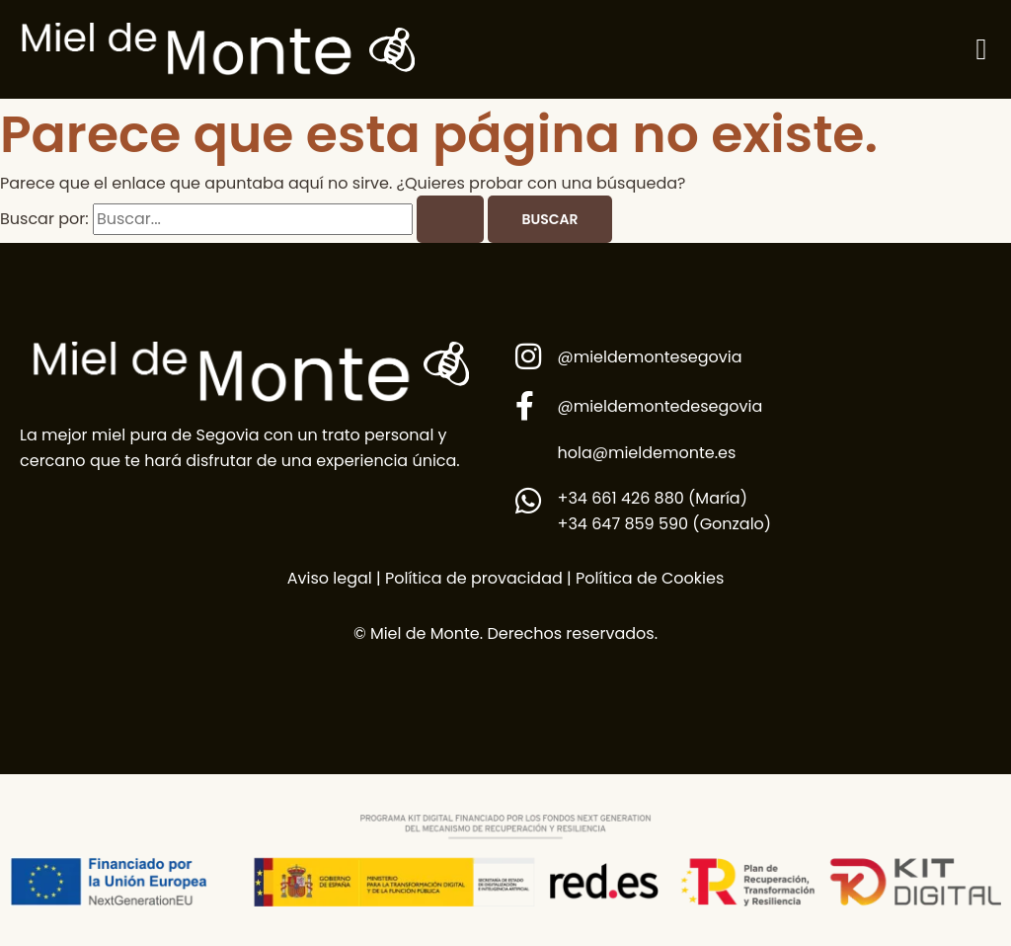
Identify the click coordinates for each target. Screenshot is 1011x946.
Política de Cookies (650, 578)
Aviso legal (329, 578)
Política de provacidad (472, 578)
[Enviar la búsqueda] (450, 219)
